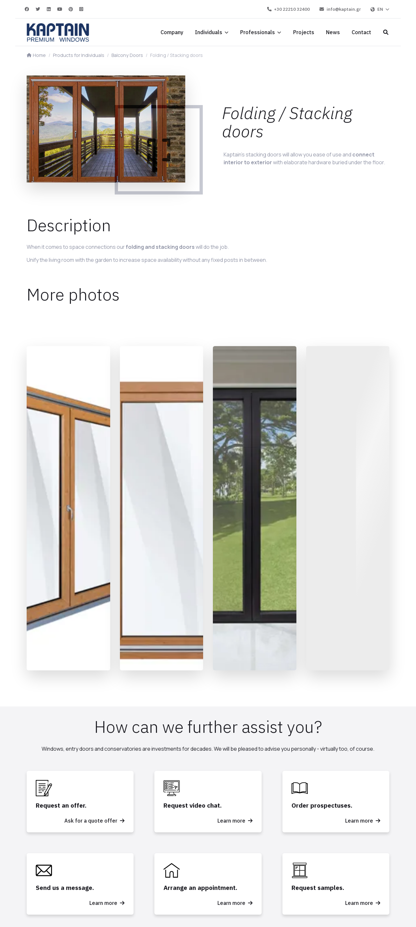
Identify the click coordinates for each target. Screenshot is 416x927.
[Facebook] (27, 9)
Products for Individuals (78, 55)
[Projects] (304, 32)
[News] (333, 32)
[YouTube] (60, 9)
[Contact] (361, 32)
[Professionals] (260, 32)
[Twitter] (38, 9)
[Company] (172, 32)
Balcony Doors (127, 55)
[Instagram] (81, 9)
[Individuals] (212, 32)
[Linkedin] (49, 9)
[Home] (58, 32)
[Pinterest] (71, 9)
